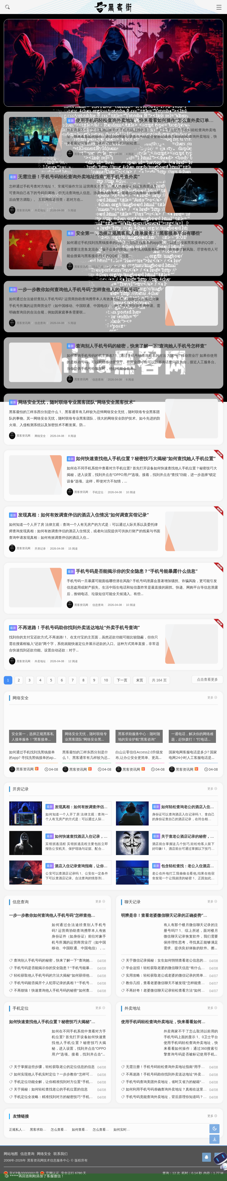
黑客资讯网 (79, 154)
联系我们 (60, 1153)
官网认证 (49, 1173)
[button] (189, 102)
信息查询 (27, 1153)
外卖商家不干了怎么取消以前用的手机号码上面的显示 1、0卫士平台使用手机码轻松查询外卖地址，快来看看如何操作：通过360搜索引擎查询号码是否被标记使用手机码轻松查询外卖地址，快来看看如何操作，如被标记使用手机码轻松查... (142, 136)
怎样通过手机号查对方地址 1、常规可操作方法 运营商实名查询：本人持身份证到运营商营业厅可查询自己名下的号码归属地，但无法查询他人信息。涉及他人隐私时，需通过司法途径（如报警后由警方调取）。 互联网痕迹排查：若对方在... (84, 193)
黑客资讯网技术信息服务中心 (48, 1160)
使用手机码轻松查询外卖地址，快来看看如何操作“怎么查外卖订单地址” (143, 120)
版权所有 (81, 1160)
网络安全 (44, 1153)
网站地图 (11, 1153)
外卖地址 (99, 154)
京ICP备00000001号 (21, 1173)
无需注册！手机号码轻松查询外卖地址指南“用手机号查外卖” (74, 177)
